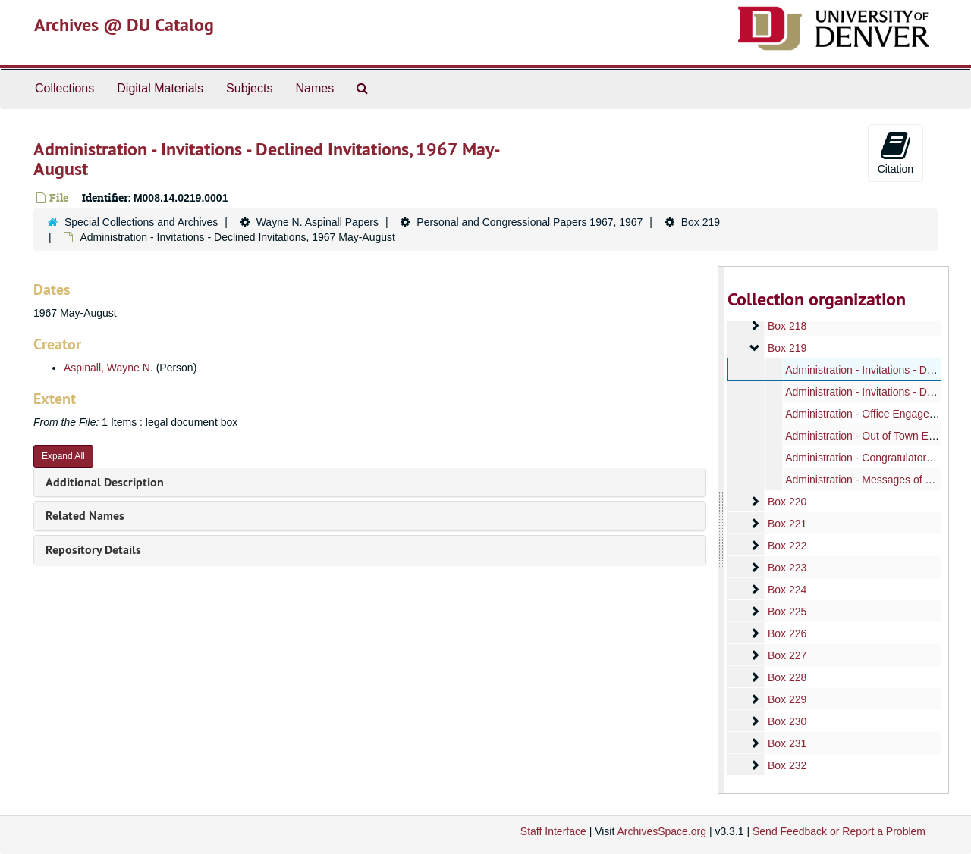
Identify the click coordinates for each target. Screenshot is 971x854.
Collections (64, 88)
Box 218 (786, 326)
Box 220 (786, 502)
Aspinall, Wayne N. (108, 367)
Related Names (85, 516)
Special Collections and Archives (141, 222)
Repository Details (93, 550)
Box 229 (786, 699)
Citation (895, 152)
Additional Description (105, 482)
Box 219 (700, 222)
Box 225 (786, 611)
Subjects (249, 88)
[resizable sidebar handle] (721, 530)
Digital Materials (160, 88)
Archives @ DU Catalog (124, 24)
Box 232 (786, 765)
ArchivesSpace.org (661, 831)
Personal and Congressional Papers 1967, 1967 (529, 222)
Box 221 (786, 524)
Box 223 (786, 568)
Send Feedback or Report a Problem (839, 831)
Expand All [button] (63, 456)
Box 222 (786, 546)
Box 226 (786, 633)
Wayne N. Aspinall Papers (317, 222)
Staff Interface (553, 831)
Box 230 (786, 721)
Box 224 (786, 589)
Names (314, 88)
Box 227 (786, 655)
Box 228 (786, 677)
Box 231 (786, 743)
